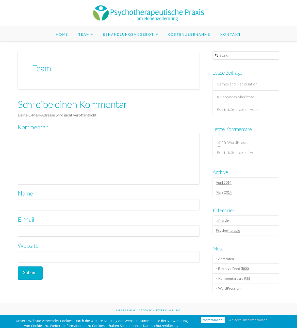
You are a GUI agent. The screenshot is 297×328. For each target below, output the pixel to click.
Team (84, 34)
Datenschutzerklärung (159, 310)
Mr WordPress (234, 142)
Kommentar (33, 127)
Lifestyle (222, 220)
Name (25, 193)
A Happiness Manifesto (235, 97)
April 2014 (223, 182)
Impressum (125, 310)
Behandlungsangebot (128, 34)
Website (28, 245)
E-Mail (26, 219)
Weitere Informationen (248, 323)
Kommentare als (234, 278)
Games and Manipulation (237, 84)
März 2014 (224, 192)
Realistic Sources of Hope (238, 109)
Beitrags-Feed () (233, 268)
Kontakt (230, 34)
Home (62, 34)
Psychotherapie (228, 230)
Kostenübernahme (188, 34)
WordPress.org (230, 288)
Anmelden (226, 259)
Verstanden (213, 323)
